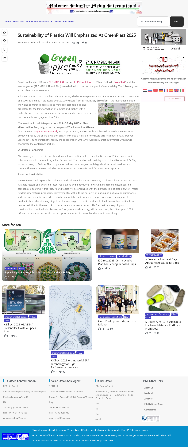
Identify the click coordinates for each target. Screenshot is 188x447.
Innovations (68, 21)
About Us (148, 387)
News (15, 21)
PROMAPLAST (56, 82)
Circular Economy (107, 256)
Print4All (52, 131)
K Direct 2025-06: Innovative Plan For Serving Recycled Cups (117, 262)
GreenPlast (119, 82)
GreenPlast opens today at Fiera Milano (117, 322)
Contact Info (150, 409)
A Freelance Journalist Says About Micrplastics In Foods (162, 260)
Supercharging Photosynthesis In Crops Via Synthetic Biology (38, 272)
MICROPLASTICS (154, 255)
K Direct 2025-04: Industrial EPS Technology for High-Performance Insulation (70, 363)
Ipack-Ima (41, 131)
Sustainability (124, 256)
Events (58, 21)
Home (8, 21)
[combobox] (153, 21)
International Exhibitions (39, 21)
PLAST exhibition (82, 82)
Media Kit (148, 393)
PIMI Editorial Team (153, 404)
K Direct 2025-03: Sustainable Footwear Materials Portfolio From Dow (163, 325)
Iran (22, 21)
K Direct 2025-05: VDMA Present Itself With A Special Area (20, 327)
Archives (148, 398)
